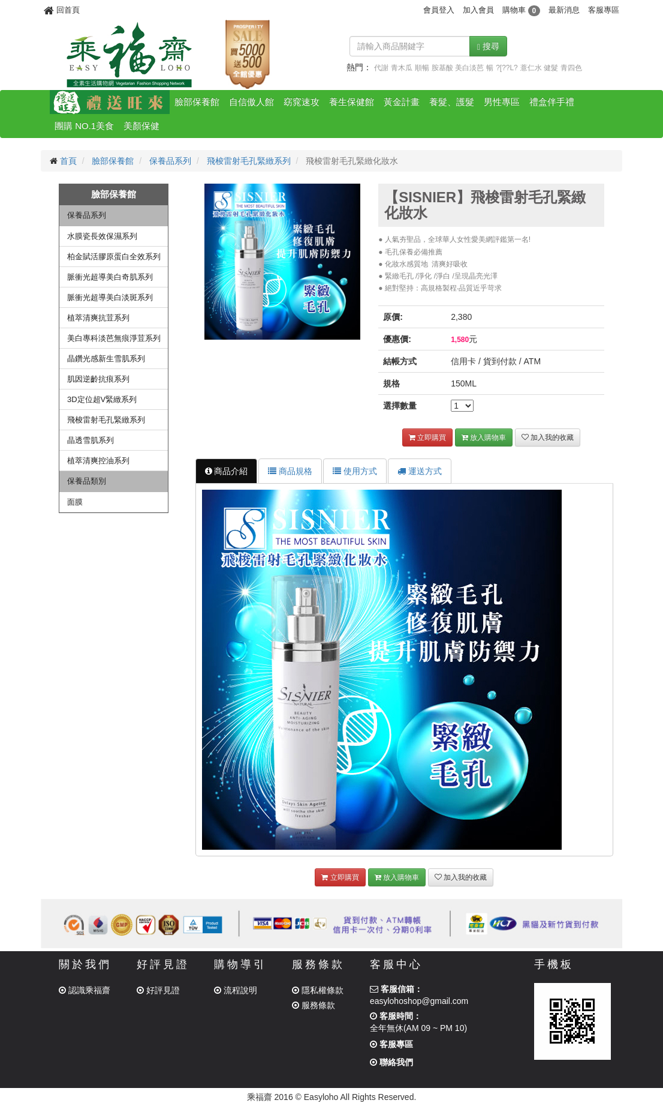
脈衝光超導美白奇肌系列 (110, 276)
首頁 (68, 161)
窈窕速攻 (302, 102)
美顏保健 (141, 126)
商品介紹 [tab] (226, 471)
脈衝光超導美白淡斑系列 (110, 297)
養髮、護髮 (451, 102)
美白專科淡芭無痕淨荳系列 (114, 338)
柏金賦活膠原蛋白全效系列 (114, 256)
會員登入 (438, 9)
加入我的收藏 (548, 437)
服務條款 (313, 1005)
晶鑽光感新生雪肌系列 (106, 358)
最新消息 (564, 9)
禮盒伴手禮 (551, 102)
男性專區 (502, 102)
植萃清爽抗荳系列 (98, 317)
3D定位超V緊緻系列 (102, 399)
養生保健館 (351, 102)
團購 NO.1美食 (84, 126)
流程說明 (235, 990)
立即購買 (427, 437)
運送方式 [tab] (419, 471)
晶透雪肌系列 (90, 440)
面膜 (75, 501)
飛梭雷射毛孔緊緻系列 (249, 161)
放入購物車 (484, 437)
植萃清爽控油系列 (98, 460)
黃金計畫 (402, 102)
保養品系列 (170, 161)
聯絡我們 (391, 1062)
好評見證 (158, 990)
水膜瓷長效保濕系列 (102, 236)
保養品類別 (86, 480)
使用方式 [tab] (355, 471)
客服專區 (603, 9)
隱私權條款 (317, 990)
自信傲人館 (251, 102)
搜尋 (488, 46)
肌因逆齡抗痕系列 (98, 378)
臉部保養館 (196, 102)
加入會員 (478, 9)
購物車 (521, 9)
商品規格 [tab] (290, 471)
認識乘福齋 (84, 990)
